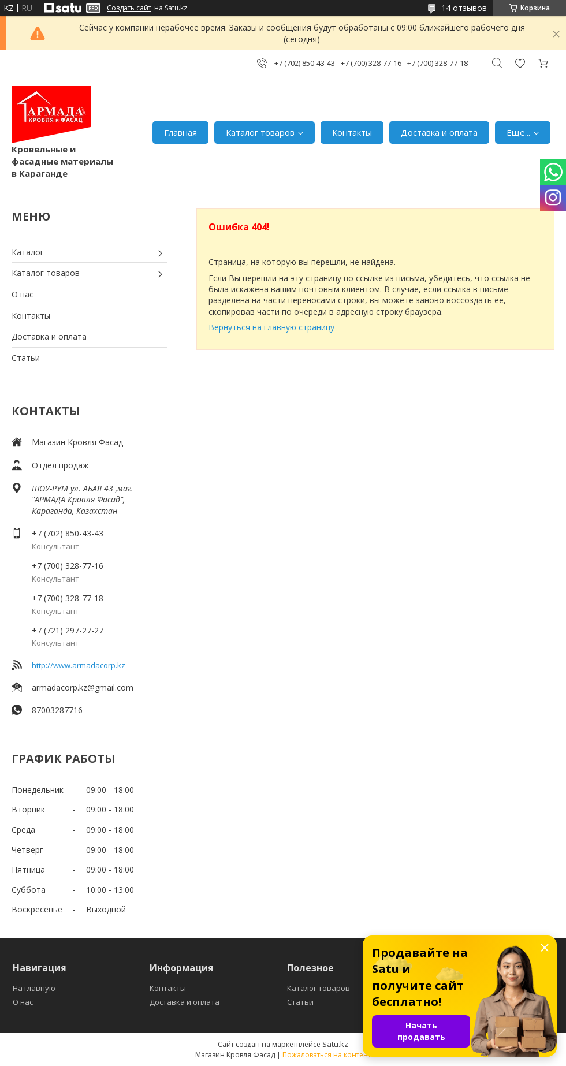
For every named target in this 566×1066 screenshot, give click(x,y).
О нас (22, 294)
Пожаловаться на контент (326, 1055)
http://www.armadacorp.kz (78, 665)
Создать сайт (129, 8)
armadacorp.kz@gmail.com (82, 687)
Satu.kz (335, 1044)
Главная (180, 132)
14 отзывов (464, 7)
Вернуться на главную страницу (271, 327)
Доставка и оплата (439, 132)
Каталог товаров (260, 132)
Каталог (28, 252)
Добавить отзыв (519, 63)
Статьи (26, 357)
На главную (34, 988)
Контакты (352, 132)
